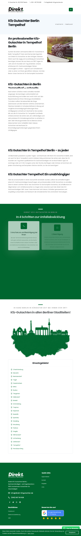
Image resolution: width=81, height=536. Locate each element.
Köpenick (16, 411)
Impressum (11, 511)
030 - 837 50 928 (35, 2)
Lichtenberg (17, 438)
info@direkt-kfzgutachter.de (23, 493)
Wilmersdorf (17, 435)
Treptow (15, 407)
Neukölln (15, 414)
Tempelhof (16, 445)
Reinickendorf (17, 376)
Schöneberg (17, 404)
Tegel (15, 380)
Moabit (15, 400)
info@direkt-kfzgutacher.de (53, 2)
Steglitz (15, 431)
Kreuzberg (16, 424)
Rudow (15, 390)
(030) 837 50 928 (18, 497)
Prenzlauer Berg (18, 449)
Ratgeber (44, 483)
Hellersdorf (16, 397)
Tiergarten (16, 393)
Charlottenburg (18, 369)
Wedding (16, 421)
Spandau (16, 418)
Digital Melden (46, 476)
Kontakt (44, 480)
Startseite (59, 24)
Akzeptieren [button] (72, 532)
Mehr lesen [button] (30, 533)
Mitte (14, 387)
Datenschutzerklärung (14, 514)
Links (43, 487)
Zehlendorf (16, 442)
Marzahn (16, 373)
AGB (9, 518)
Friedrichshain (17, 383)
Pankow (15, 428)
